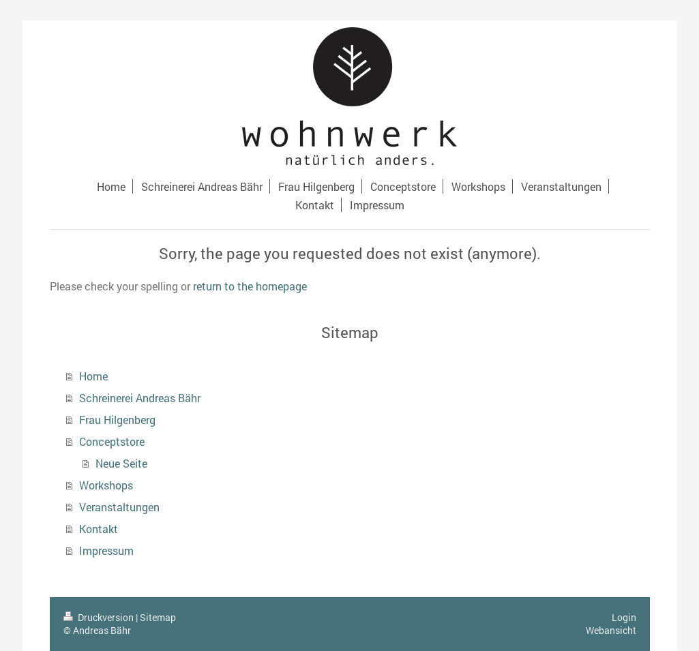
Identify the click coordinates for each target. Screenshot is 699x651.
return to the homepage (250, 286)
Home (93, 376)
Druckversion (99, 617)
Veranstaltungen (119, 507)
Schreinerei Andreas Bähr (139, 398)
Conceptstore (112, 441)
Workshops (106, 485)
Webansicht (611, 630)
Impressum (106, 550)
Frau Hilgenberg (117, 419)
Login (624, 617)
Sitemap (158, 617)
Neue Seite (121, 463)
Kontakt (98, 528)
